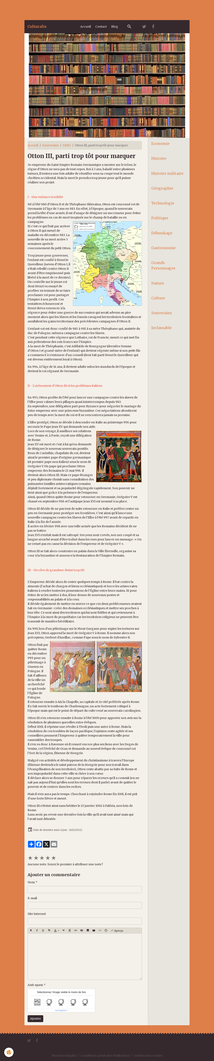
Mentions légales (64, 1055)
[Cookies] (9, 1052)
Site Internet (37, 914)
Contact (101, 26)
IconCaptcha (60, 1010)
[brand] (36, 26)
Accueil (85, 26)
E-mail (32, 898)
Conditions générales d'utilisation (105, 1055)
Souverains (50, 145)
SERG (67, 145)
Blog (114, 26)
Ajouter (35, 1018)
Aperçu (117, 930)
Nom (31, 882)
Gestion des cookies (148, 1055)
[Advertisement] (76, 9)
